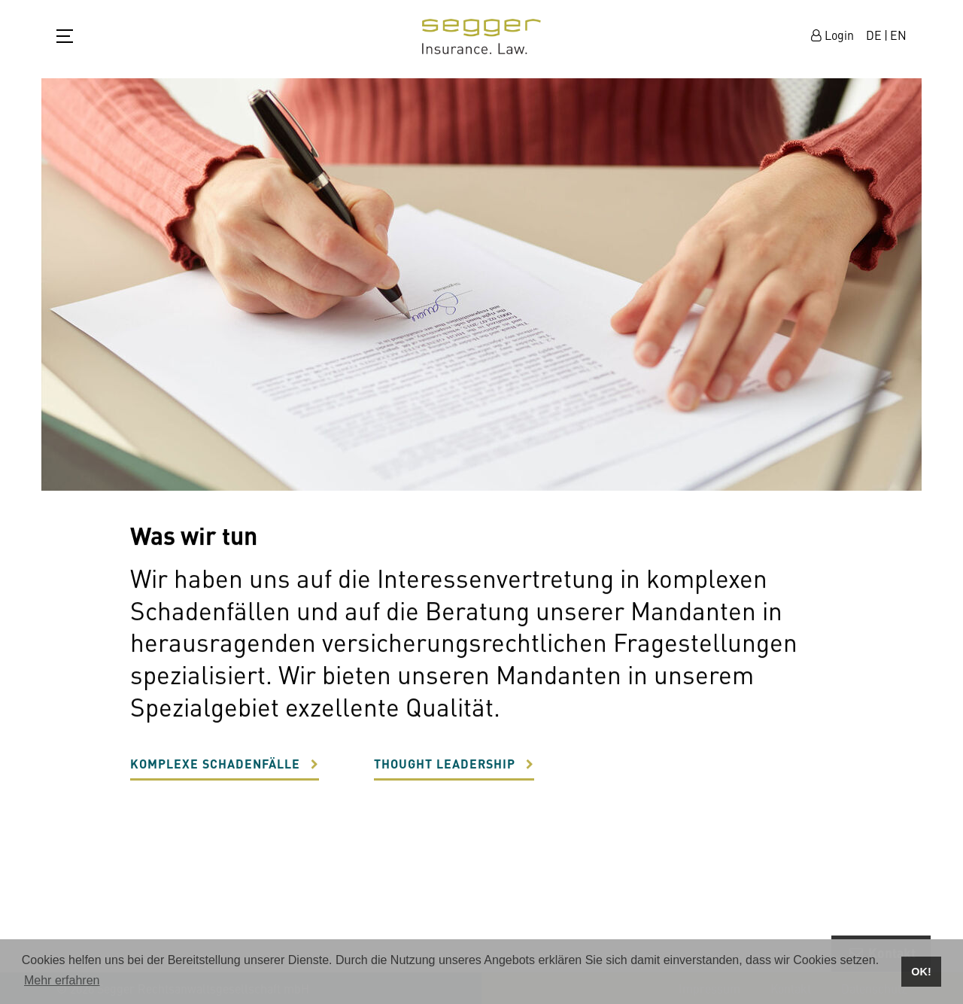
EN (898, 34)
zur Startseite (481, 36)
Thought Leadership (444, 769)
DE (874, 34)
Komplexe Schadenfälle (215, 769)
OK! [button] (921, 972)
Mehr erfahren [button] (62, 980)
